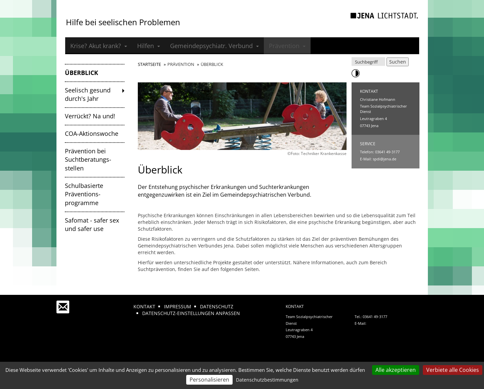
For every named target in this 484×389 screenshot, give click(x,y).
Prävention (287, 46)
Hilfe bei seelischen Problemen (123, 22)
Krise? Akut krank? (98, 46)
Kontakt (144, 306)
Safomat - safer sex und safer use (92, 224)
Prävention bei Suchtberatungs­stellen (88, 159)
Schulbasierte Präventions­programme (84, 194)
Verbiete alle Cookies (452, 370)
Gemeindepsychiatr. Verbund (214, 46)
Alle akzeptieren (395, 370)
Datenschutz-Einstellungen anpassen (191, 313)
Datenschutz (216, 306)
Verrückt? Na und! (90, 116)
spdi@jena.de (384, 158)
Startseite (149, 64)
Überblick (81, 73)
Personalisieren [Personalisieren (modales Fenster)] (209, 379)
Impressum (177, 306)
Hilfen (148, 46)
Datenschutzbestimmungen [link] (267, 380)
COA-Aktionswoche (91, 133)
